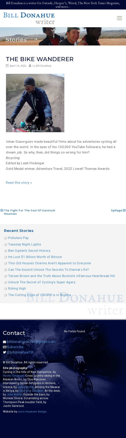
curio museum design (32, 411)
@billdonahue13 (18, 352)
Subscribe (13, 347)
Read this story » (19, 182)
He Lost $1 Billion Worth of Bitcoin (35, 257)
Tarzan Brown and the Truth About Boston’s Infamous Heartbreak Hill (61, 276)
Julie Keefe (14, 394)
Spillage (116, 210)
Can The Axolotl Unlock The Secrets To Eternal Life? (48, 270)
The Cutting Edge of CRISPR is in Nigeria (39, 295)
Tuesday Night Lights (24, 244)
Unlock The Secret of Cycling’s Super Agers (41, 282)
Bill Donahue (43, 65)
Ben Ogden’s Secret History (29, 251)
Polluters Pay (18, 238)
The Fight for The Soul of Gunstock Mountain (29, 212)
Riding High (17, 288)
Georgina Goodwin (31, 390)
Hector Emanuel (13, 375)
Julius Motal (26, 387)
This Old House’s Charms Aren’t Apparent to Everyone (49, 263)
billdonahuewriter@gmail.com (29, 342)
